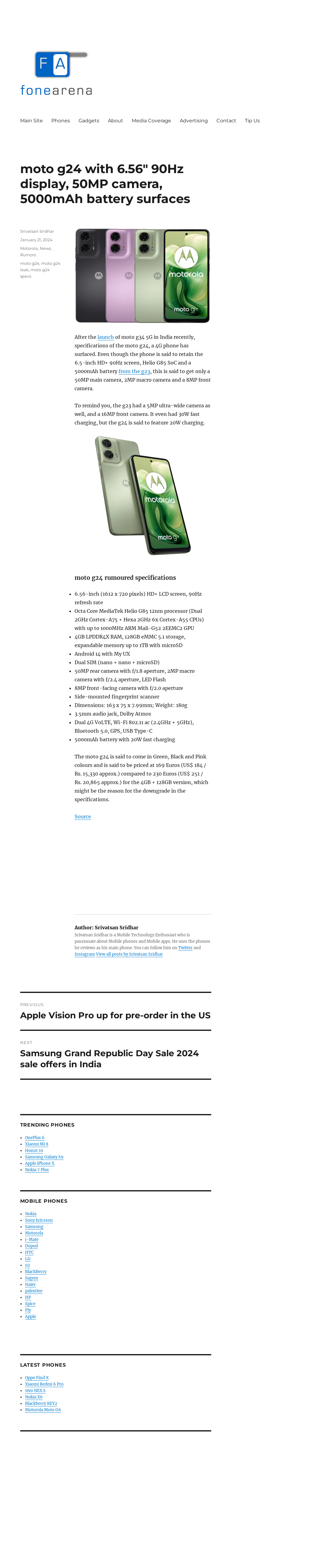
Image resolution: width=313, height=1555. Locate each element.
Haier (30, 1284)
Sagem (31, 1278)
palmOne (33, 1291)
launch (106, 337)
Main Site (31, 121)
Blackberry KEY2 (41, 1403)
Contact (226, 121)
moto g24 (29, 263)
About (115, 121)
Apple (30, 1316)
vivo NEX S (35, 1390)
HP (28, 1297)
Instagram (85, 954)
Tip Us (252, 121)
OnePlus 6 (35, 1137)
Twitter (185, 947)
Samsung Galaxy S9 (44, 1157)
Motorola (29, 248)
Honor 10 (34, 1150)
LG (28, 1258)
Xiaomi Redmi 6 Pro (44, 1384)
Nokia (30, 1213)
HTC (29, 1252)
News (45, 248)
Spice (30, 1303)
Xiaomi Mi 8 (36, 1144)
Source (83, 816)
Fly (28, 1310)
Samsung (34, 1226)
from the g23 (134, 371)
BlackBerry (35, 1271)
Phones (60, 121)
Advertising (194, 121)
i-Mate (32, 1239)
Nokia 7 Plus (37, 1169)
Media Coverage (151, 121)
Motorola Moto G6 (43, 1409)
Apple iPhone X (39, 1163)
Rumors (28, 254)
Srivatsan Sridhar (37, 231)
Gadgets (89, 121)
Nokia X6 (34, 1397)
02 (27, 1265)
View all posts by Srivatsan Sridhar (129, 954)
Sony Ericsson (39, 1220)
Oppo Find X (37, 1377)
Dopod (31, 1246)
